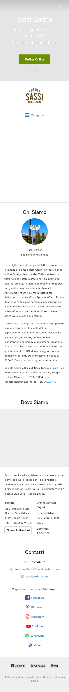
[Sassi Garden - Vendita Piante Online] (34, 97)
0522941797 (51, 381)
